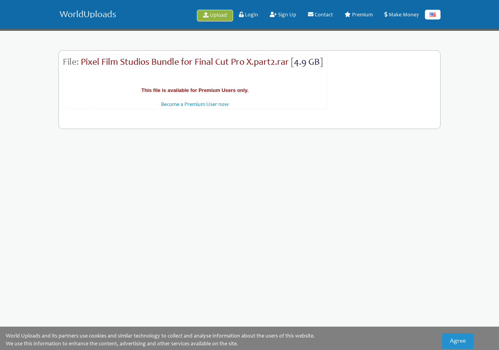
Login (248, 15)
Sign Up (283, 15)
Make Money (401, 15)
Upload (215, 15)
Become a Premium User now (195, 105)
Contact (320, 15)
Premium (359, 15)
